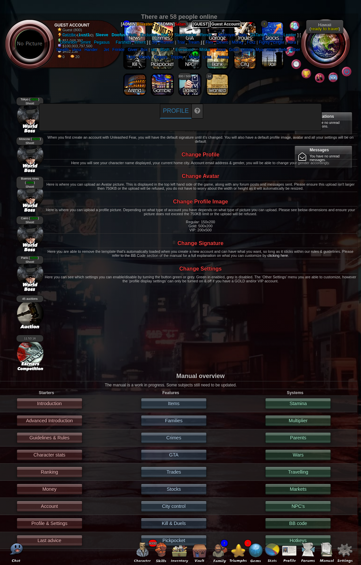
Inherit (139, 42)
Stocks (174, 489)
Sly (154, 42)
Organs (160, 57)
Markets (298, 489)
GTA (174, 455)
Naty (243, 35)
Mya (259, 49)
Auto (133, 35)
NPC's (298, 506)
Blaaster (144, 24)
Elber (295, 49)
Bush (164, 49)
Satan (180, 24)
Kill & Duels (174, 523)
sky (154, 49)
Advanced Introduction (49, 420)
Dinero (222, 42)
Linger (278, 42)
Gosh (234, 49)
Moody (145, 57)
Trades (174, 472)
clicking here (277, 255)
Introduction (49, 403)
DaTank (257, 35)
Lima (206, 57)
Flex (209, 42)
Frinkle (118, 49)
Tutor (131, 57)
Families (173, 420)
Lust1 (84, 35)
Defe (283, 49)
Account (49, 506)
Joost (221, 49)
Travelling (298, 472)
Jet (106, 49)
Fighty (264, 42)
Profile (176, 110)
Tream (193, 42)
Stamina (298, 403)
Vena (76, 49)
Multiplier (298, 420)
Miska (204, 49)
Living (247, 49)
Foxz (251, 42)
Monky (237, 42)
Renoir (206, 35)
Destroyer (226, 35)
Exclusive (148, 35)
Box (144, 49)
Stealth (62, 49)
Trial (181, 42)
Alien (271, 49)
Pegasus (102, 42)
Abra (291, 42)
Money (49, 489)
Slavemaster (185, 35)
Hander (90, 49)
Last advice (49, 540)
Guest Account (225, 24)
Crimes (173, 437)
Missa (194, 57)
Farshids (123, 42)
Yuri (164, 35)
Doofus (118, 35)
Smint (85, 42)
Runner (167, 42)
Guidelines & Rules (50, 437)
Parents (298, 437)
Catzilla (68, 35)
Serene (273, 35)
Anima (223, 57)
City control (173, 506)
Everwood (184, 49)
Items (173, 403)
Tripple (177, 57)
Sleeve (102, 35)
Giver (132, 49)
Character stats (49, 455)
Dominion (68, 42)
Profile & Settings (49, 523)
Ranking (49, 472)
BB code (298, 523)
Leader (289, 35)
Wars (298, 455)
